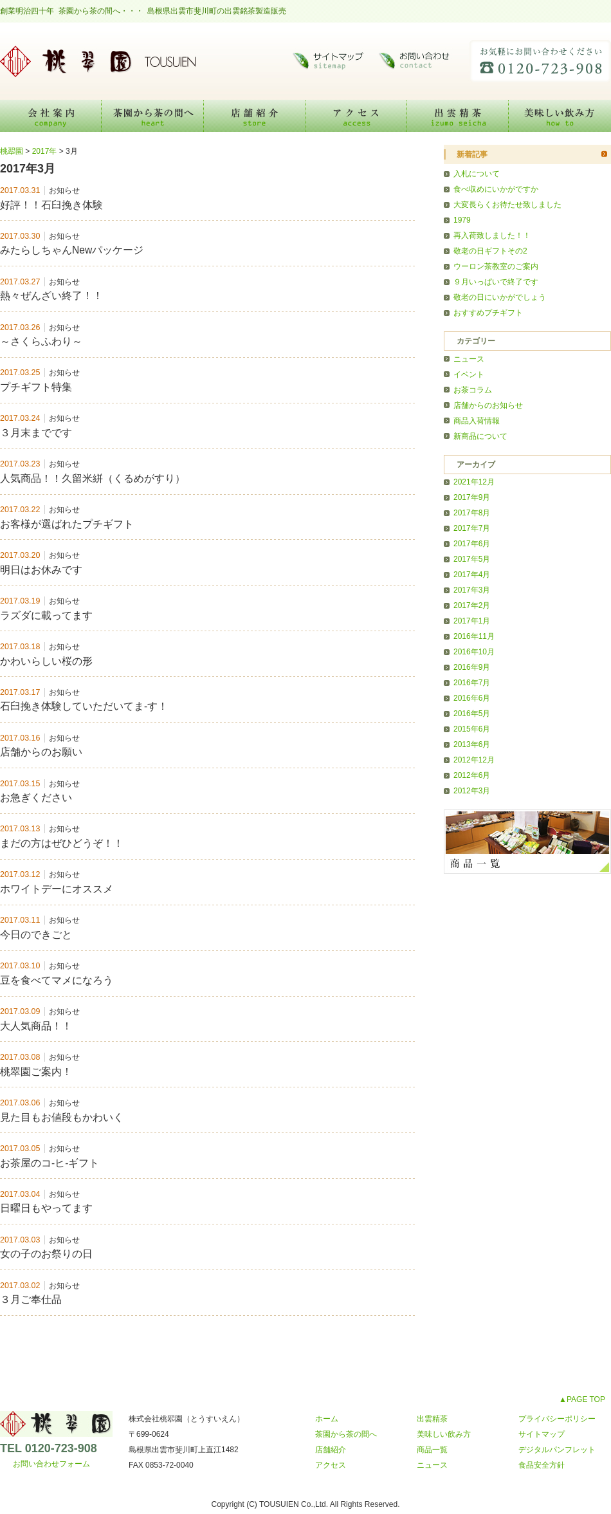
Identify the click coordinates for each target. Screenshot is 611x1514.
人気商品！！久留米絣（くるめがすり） (92, 478)
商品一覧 (432, 1449)
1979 (462, 220)
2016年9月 (471, 667)
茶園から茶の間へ (153, 116)
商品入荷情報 (476, 420)
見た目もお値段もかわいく (61, 1117)
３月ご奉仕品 (31, 1299)
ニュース (468, 359)
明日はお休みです (41, 569)
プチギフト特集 (36, 387)
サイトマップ (328, 61)
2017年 (44, 151)
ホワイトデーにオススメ (56, 888)
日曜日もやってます (46, 1208)
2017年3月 (471, 590)
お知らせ (64, 190)
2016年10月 (474, 651)
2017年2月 (471, 605)
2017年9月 (471, 497)
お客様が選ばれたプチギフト (67, 524)
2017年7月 (471, 528)
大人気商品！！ (36, 1025)
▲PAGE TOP (582, 1399)
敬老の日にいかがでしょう (499, 297)
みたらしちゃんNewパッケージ (71, 250)
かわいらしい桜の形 (46, 661)
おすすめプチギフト (488, 312)
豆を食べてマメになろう (56, 980)
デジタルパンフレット (557, 1449)
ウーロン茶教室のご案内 (495, 266)
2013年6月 (471, 744)
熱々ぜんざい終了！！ (51, 295)
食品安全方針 (541, 1465)
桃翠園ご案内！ (36, 1071)
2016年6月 (471, 698)
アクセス (356, 116)
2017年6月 (471, 543)
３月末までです (36, 432)
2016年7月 (471, 682)
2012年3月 (471, 790)
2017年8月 (471, 512)
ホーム (326, 1418)
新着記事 (472, 154)
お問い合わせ (418, 61)
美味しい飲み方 (560, 116)
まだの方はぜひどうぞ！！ (61, 843)
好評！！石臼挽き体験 (51, 204)
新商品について (480, 436)
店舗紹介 (255, 116)
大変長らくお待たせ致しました (507, 204)
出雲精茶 (458, 116)
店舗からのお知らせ (488, 405)
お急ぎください (36, 797)
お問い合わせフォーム (51, 1463)
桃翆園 (96, 61)
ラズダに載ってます (46, 615)
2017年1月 (471, 620)
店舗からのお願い (41, 751)
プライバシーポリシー (557, 1418)
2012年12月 (474, 759)
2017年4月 (471, 574)
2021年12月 (474, 481)
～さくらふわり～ (41, 341)
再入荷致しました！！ (492, 235)
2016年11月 (474, 636)
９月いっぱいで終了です (495, 281)
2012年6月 (471, 775)
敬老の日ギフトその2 (490, 250)
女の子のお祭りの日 (46, 1253)
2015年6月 (471, 729)
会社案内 (51, 116)
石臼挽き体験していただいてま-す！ (84, 706)
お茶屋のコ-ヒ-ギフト (49, 1163)
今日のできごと (36, 934)
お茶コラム (472, 389)
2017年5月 (471, 559)
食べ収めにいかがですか (495, 189)
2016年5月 (471, 713)
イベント (468, 374)
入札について (476, 173)
